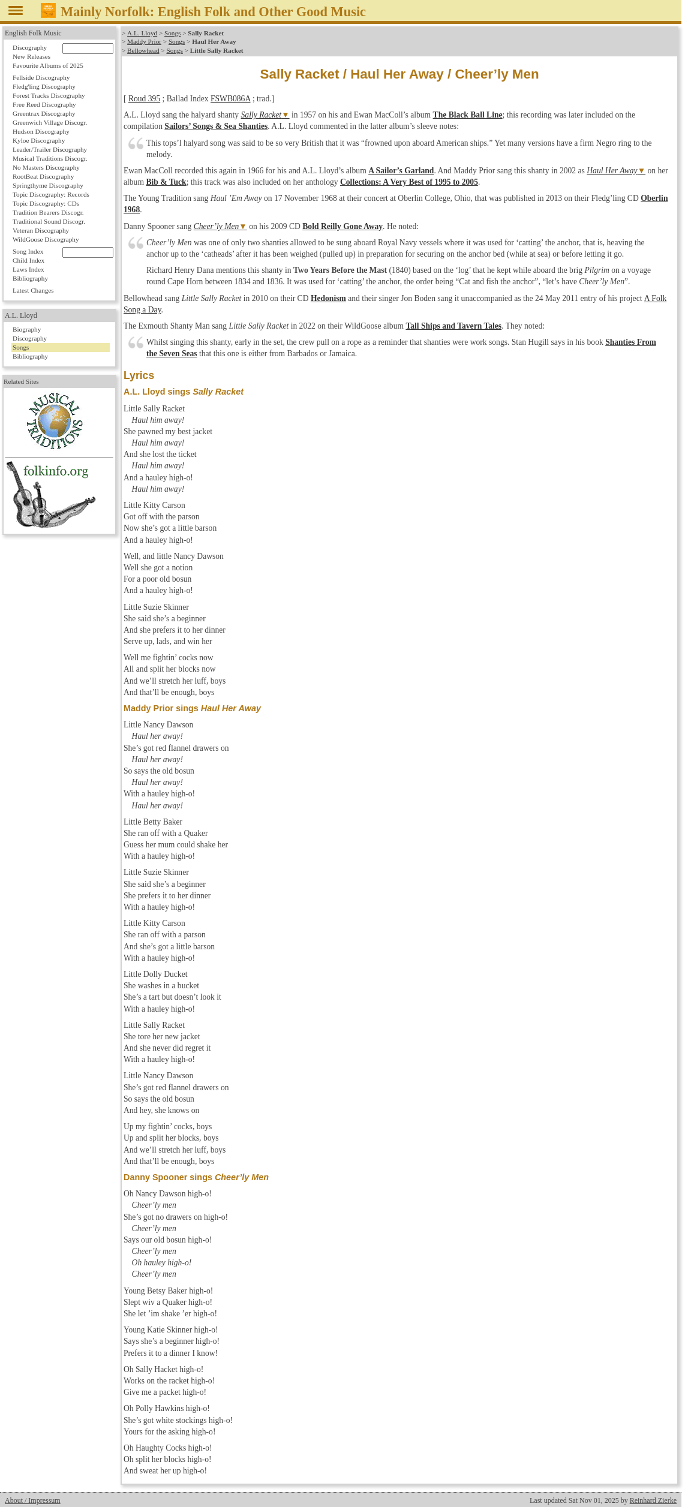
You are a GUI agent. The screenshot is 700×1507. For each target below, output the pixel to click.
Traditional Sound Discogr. (49, 221)
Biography (27, 329)
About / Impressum (33, 1500)
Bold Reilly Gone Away (342, 226)
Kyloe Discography (39, 140)
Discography (30, 47)
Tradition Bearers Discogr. (48, 212)
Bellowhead (143, 50)
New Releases (31, 56)
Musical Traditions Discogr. (50, 158)
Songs (172, 33)
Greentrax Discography (44, 113)
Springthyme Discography (48, 185)
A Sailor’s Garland (401, 170)
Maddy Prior (144, 41)
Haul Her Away (612, 170)
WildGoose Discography (46, 239)
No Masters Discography (46, 167)
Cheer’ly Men (216, 226)
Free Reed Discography (44, 104)
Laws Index (28, 269)
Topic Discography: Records (51, 194)
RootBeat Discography (43, 176)
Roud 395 (144, 98)
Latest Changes (33, 290)
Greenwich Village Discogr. (50, 122)
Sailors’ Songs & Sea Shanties (216, 126)
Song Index (28, 251)
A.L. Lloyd (142, 33)
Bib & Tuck (166, 182)
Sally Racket (261, 114)
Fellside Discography (41, 77)
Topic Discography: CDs (46, 203)
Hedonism (328, 298)
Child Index (28, 260)
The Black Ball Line (468, 114)
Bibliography (30, 278)
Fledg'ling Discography (44, 86)
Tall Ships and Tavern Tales (453, 325)
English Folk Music (33, 33)
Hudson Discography (41, 131)
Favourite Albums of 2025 (48, 65)
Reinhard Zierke (653, 1500)
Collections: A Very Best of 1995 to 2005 (409, 182)
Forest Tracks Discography (49, 95)
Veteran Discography (41, 230)
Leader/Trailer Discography (50, 149)
